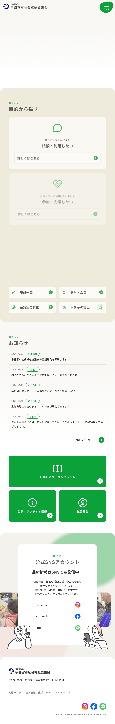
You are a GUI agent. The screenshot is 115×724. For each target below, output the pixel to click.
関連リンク (15, 692)
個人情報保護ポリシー (38, 692)
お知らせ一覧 (83, 440)
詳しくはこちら (29, 158)
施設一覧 (22, 295)
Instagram (42, 605)
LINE (39, 628)
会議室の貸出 (25, 310)
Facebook (42, 616)
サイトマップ (62, 692)
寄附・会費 (74, 295)
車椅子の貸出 (76, 310)
